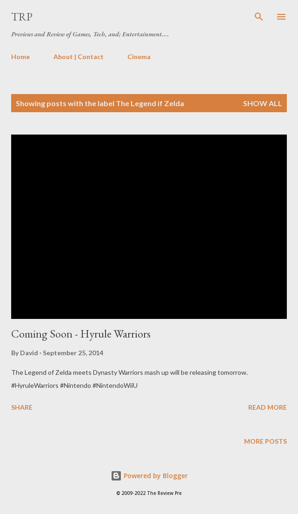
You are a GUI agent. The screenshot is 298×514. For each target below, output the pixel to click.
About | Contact (78, 57)
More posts (265, 441)
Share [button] (22, 407)
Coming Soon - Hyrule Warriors (81, 333)
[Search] (259, 16)
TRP (22, 16)
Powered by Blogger (149, 475)
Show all (262, 103)
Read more (267, 407)
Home (20, 57)
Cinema (139, 57)
